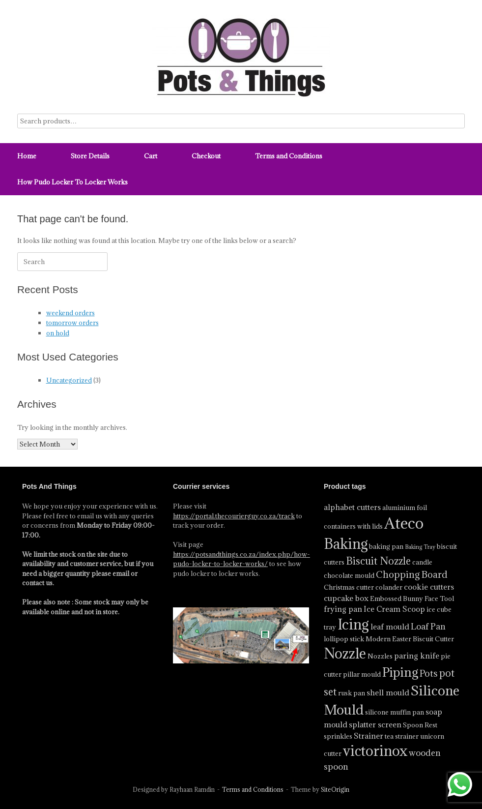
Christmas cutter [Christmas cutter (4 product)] (349, 587)
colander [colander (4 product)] (388, 587)
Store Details (90, 155)
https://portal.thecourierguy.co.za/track (234, 515)
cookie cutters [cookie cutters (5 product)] (429, 587)
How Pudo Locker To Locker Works (72, 182)
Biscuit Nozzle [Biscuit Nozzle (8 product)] (378, 561)
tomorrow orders (72, 322)
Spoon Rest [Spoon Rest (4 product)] (420, 724)
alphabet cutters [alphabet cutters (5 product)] (352, 507)
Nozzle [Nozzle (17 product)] (345, 653)
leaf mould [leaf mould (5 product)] (389, 626)
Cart (150, 155)
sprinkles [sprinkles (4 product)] (338, 736)
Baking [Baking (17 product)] (346, 544)
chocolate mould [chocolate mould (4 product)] (349, 575)
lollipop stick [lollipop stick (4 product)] (344, 638)
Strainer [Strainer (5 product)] (368, 736)
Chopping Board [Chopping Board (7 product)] (412, 574)
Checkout (206, 155)
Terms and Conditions (288, 155)
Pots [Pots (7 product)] (429, 673)
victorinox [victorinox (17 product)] (375, 751)
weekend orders (70, 312)
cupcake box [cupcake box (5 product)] (346, 598)
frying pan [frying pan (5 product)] (343, 609)
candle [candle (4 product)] (422, 562)
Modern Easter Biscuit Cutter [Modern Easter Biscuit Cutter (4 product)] (410, 638)
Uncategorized (69, 380)
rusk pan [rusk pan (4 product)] (351, 693)
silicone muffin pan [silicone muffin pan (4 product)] (394, 712)
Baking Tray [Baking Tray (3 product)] (420, 546)
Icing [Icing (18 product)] (353, 624)
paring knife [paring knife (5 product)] (416, 655)
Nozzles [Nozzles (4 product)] (380, 656)
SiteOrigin (335, 789)
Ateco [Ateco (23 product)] (404, 523)
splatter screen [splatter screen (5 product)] (375, 724)
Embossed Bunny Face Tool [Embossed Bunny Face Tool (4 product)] (412, 598)
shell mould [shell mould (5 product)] (388, 692)
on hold (57, 333)
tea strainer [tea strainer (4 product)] (402, 736)
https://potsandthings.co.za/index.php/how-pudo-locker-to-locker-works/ (241, 559)
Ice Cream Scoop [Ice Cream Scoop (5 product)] (394, 609)
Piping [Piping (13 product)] (400, 672)
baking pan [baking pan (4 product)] (386, 546)
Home (26, 155)
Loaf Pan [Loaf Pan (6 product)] (428, 626)
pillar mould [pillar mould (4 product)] (362, 674)
